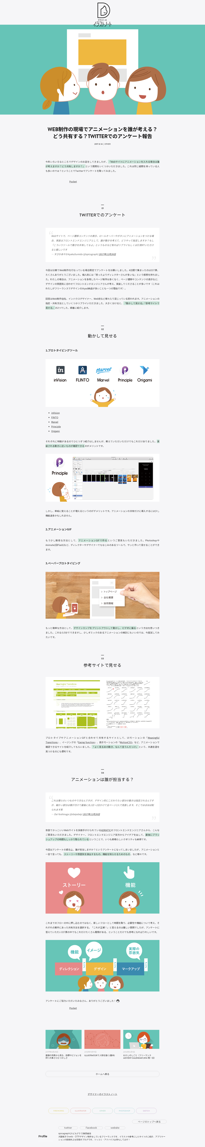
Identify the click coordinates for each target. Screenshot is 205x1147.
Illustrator (80, 1110)
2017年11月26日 (107, 254)
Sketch (146, 1110)
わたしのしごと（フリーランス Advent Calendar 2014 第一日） (139, 1057)
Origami (55, 431)
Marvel (54, 422)
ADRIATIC (106, 830)
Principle (56, 426)
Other (107, 144)
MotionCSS (126, 742)
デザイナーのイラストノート (102, 1094)
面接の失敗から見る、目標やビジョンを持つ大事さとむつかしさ (63, 1057)
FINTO (54, 417)
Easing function (86, 742)
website (115, 1127)
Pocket (73, 181)
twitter (68, 1127)
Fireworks (58, 1110)
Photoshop (124, 1110)
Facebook (91, 1127)
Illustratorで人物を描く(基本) (99, 1055)
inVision (55, 412)
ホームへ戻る (102, 1074)
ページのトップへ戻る (149, 1121)
